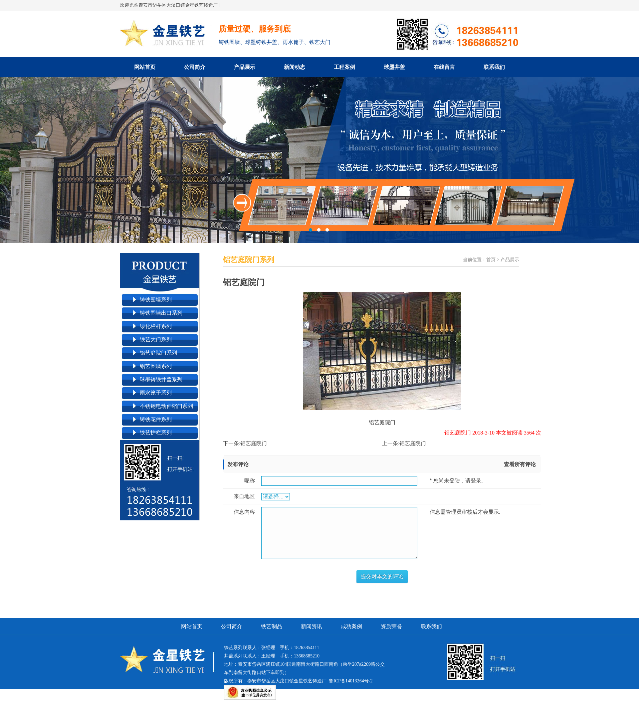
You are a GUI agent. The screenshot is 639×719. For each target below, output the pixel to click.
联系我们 (494, 67)
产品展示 (244, 67)
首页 (491, 259)
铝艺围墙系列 (156, 366)
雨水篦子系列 (156, 393)
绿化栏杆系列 (156, 326)
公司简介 (194, 67)
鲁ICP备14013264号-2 (350, 680)
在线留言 (444, 67)
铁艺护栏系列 (156, 433)
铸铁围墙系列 (156, 299)
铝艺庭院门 (253, 443)
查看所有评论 (520, 464)
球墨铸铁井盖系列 (161, 379)
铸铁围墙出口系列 (161, 313)
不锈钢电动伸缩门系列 (166, 406)
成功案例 (351, 626)
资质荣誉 (391, 626)
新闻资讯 (311, 626)
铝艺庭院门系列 (158, 353)
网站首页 (144, 67)
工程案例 (344, 67)
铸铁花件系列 (156, 419)
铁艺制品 (271, 626)
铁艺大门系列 (156, 339)
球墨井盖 (394, 67)
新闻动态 (294, 67)
